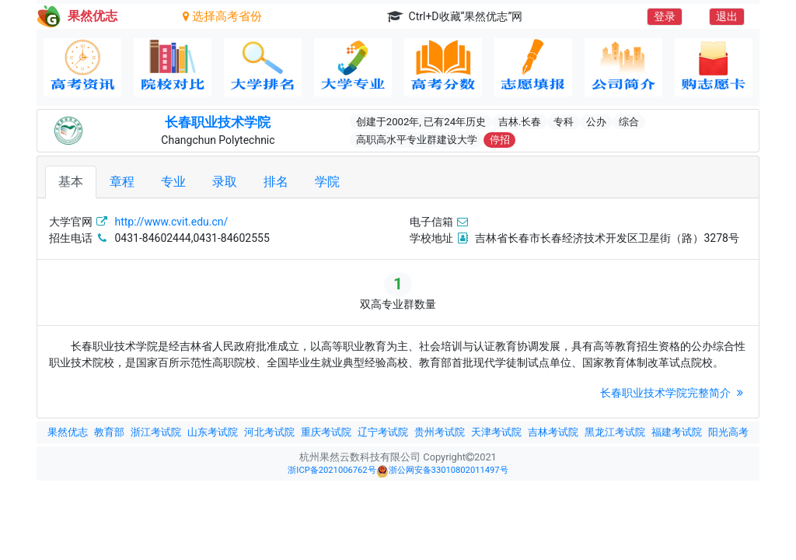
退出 (727, 16)
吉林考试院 (553, 432)
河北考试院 (269, 432)
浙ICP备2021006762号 (331, 470)
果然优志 (67, 432)
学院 (327, 181)
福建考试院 (676, 432)
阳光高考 (728, 432)
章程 (122, 181)
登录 (665, 16)
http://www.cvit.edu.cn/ (171, 221)
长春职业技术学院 (218, 122)
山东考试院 (212, 432)
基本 (70, 181)
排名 (276, 181)
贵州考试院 (439, 432)
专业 (173, 181)
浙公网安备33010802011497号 (442, 471)
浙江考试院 (156, 432)
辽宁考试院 (383, 432)
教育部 (109, 432)
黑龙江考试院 (615, 432)
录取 (224, 181)
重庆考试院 (326, 432)
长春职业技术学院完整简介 (673, 393)
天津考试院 (496, 432)
